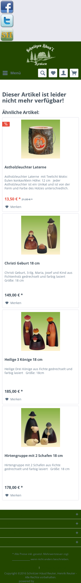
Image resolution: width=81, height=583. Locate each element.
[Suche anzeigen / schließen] (42, 73)
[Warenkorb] (74, 73)
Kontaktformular (26, 568)
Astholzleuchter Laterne (25, 167)
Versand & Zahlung (54, 568)
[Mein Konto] (63, 73)
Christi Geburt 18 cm (22, 263)
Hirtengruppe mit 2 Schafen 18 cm (34, 455)
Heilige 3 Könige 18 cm (24, 359)
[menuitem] (11, 73)
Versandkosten (21, 559)
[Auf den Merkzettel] (13, 206)
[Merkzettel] (53, 73)
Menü (12, 72)
